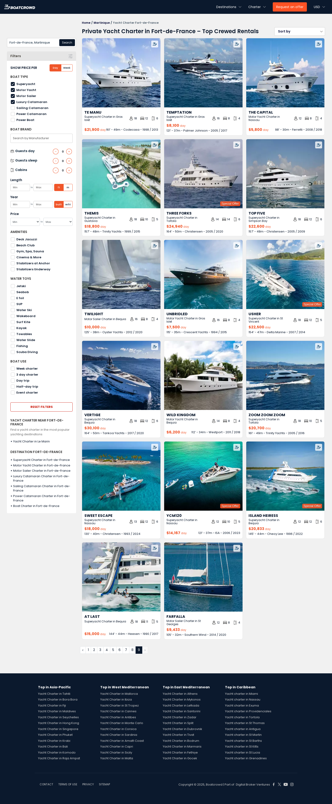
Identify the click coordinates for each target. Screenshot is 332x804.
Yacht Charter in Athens (180, 694)
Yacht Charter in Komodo (57, 752)
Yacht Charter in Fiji (52, 705)
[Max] (58, 222)
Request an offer (289, 7)
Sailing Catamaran (32, 108)
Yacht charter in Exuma (242, 705)
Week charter (27, 368)
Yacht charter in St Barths (243, 741)
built (59, 204)
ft (59, 187)
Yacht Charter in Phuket (55, 735)
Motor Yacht (26, 90)
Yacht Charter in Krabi (54, 741)
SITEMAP (104, 784)
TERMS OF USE (67, 784)
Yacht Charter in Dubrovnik (182, 729)
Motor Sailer (26, 96)
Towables (24, 334)
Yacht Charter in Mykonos (182, 699)
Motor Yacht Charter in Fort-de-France (41, 465)
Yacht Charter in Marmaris (182, 746)
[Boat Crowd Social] (274, 784)
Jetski (21, 286)
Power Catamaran (31, 114)
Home (86, 23)
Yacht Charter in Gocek (180, 758)
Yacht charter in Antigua (243, 729)
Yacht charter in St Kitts (241, 746)
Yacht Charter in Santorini (181, 711)
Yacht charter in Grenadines (246, 758)
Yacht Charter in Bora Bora (57, 699)
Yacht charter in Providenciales (248, 711)
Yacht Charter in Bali (53, 746)
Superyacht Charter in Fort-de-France (41, 460)
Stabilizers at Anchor (33, 263)
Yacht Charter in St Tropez (119, 705)
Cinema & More (28, 257)
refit (68, 204)
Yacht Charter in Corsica (118, 729)
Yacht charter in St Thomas (245, 723)
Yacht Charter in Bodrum (181, 741)
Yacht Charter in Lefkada (181, 705)
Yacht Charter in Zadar (179, 717)
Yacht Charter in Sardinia (118, 735)
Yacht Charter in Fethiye (180, 752)
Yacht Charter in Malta (116, 758)
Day (55, 68)
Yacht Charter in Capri (116, 746)
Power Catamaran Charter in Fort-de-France (41, 498)
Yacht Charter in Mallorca (119, 694)
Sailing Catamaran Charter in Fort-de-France (41, 488)
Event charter (27, 392)
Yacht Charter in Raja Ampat (59, 758)
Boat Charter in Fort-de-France (36, 506)
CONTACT (46, 784)
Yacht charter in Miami (241, 694)
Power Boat (25, 120)
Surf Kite (23, 322)
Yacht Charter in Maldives (57, 711)
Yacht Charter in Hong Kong (58, 723)
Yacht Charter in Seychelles (58, 717)
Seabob (22, 292)
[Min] (25, 222)
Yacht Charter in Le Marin (31, 441)
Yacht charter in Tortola (242, 717)
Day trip (22, 380)
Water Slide (25, 340)
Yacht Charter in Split (178, 723)
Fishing (22, 346)
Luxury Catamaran (31, 102)
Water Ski (24, 310)
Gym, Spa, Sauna (30, 251)
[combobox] (41, 42)
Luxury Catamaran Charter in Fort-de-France (41, 478)
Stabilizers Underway (33, 269)
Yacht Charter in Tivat (178, 735)
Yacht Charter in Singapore (58, 729)
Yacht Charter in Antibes (118, 717)
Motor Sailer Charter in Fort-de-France (42, 470)
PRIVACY (88, 784)
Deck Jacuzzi (26, 239)
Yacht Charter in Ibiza (116, 699)
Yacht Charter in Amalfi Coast (122, 741)
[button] (299, 31)
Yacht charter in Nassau (242, 699)
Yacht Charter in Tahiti (54, 694)
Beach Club (25, 245)
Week (66, 68)
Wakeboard (26, 316)
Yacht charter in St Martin (243, 735)
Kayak (21, 328)
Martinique (102, 23)
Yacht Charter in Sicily (116, 752)
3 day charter (27, 374)
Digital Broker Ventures (253, 784)
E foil (20, 298)
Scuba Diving (27, 352)
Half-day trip (27, 386)
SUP (19, 304)
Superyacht (25, 84)
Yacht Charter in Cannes (118, 711)
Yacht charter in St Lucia (242, 752)
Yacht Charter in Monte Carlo (121, 723)
